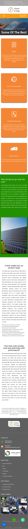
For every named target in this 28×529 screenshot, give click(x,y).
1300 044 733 (23, 17)
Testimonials (5, 471)
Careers (4, 468)
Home (14, 27)
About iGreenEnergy (7, 463)
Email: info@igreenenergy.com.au (11, 4)
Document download (7, 476)
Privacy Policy (9, 527)
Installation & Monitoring (8, 484)
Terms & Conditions (18, 527)
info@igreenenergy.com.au (12, 447)
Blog (4, 466)
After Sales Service (7, 487)
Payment (5, 474)
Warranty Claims (6, 489)
